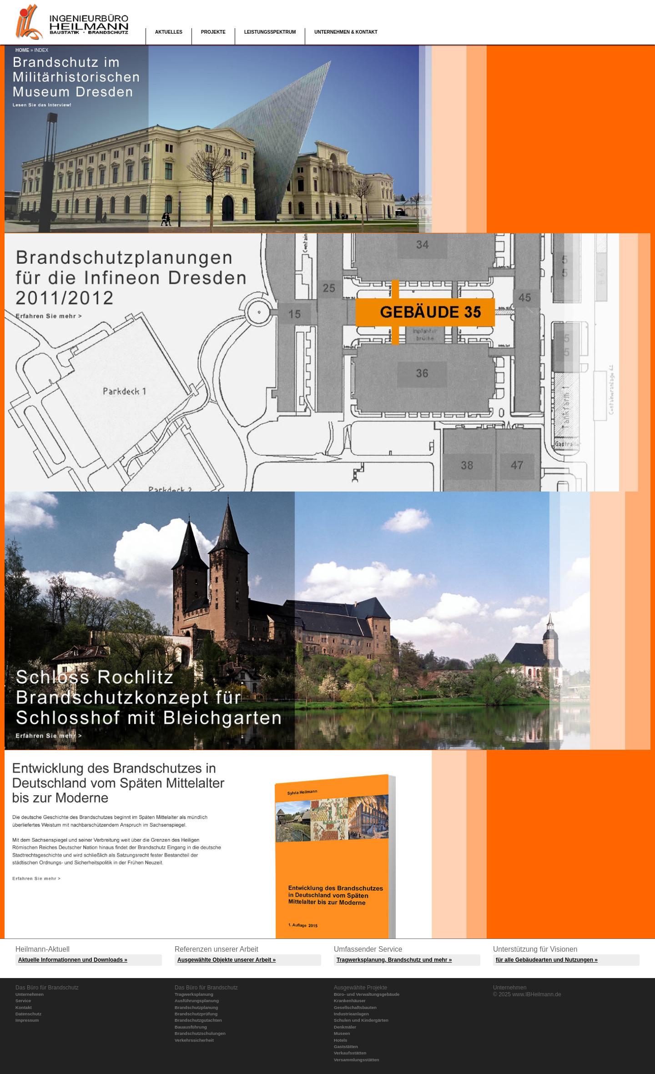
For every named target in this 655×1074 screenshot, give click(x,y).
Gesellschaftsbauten (355, 1007)
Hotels (340, 1040)
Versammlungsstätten (356, 1059)
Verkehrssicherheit (194, 1040)
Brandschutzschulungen (200, 1033)
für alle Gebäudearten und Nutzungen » (547, 960)
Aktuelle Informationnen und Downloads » (72, 960)
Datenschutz (28, 1013)
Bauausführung (191, 1026)
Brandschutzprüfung (196, 1013)
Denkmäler (345, 1026)
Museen (342, 1033)
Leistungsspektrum (270, 32)
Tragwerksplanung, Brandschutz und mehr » (394, 960)
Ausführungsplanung (197, 1000)
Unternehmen (29, 994)
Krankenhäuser (350, 1000)
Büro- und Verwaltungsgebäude (366, 994)
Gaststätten (346, 1046)
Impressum (27, 1020)
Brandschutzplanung (196, 1007)
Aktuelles (168, 32)
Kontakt (23, 1007)
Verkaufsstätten (350, 1052)
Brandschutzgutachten (198, 1020)
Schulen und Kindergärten (361, 1020)
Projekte (213, 32)
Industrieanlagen (351, 1013)
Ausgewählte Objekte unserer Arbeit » (226, 960)
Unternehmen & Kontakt (346, 32)
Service (23, 1000)
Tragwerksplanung (194, 994)
